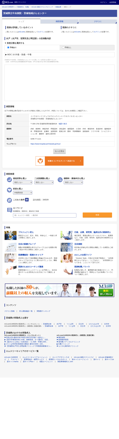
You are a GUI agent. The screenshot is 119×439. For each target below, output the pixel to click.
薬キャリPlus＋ (29, 361)
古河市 (106, 324)
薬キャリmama (12, 361)
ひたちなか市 (94, 324)
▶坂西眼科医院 (62, 340)
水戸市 (59, 324)
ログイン (103, 2)
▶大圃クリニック (63, 344)
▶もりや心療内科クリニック (67, 346)
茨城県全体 (47, 324)
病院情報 (59, 21)
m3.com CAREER (11, 357)
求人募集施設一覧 (26, 311)
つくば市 (70, 324)
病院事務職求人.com (65, 361)
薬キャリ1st (109, 359)
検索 (97, 215)
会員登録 (112, 2)
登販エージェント (46, 361)
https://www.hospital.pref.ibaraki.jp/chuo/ (46, 144)
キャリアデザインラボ (60, 357)
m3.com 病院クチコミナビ (84, 357)
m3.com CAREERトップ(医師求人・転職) (15, 7)
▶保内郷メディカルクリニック (68, 342)
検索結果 (58, 7)
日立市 (81, 324)
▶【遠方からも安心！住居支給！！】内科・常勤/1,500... (25, 342)
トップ (21, 21)
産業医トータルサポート (58, 359)
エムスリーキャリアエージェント (35, 357)
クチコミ (98, 21)
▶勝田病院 (61, 337)
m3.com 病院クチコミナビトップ (42, 7)
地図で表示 (63, 124)
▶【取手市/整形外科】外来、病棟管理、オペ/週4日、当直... (26, 340)
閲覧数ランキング (43, 311)
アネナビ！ (15, 359)
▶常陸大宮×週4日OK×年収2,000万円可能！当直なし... (25, 337)
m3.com (22, 32)
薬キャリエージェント (80, 359)
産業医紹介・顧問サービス (34, 359)
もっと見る (59, 151)
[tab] (21, 21)
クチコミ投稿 (9, 311)
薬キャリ (96, 359)
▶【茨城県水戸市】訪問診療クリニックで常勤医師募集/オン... (28, 346)
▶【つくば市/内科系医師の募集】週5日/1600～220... (24, 344)
